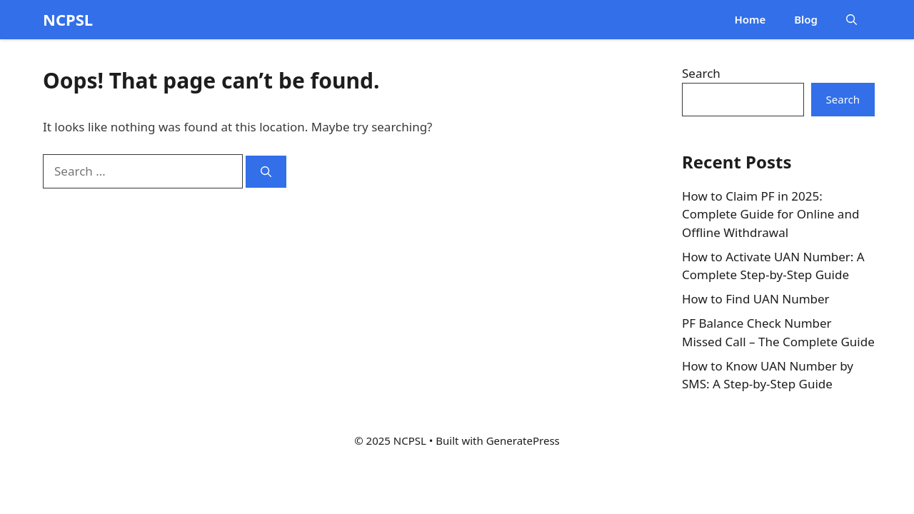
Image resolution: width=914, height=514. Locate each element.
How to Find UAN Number (756, 299)
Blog (806, 19)
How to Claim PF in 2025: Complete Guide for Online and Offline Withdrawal (770, 214)
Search (701, 73)
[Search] (266, 172)
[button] (851, 19)
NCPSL (68, 19)
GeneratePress (523, 440)
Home (749, 19)
